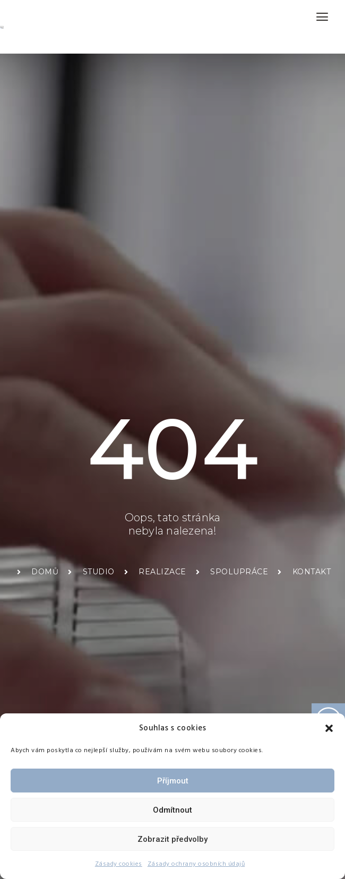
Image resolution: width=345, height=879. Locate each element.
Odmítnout (172, 810)
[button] (329, 728)
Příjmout (172, 781)
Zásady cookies (118, 863)
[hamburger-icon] (322, 16)
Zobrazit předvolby (172, 839)
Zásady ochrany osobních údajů (196, 863)
